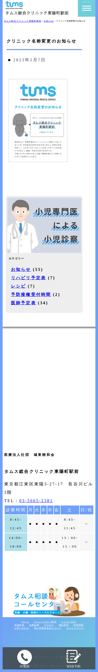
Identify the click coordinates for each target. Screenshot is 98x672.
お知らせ (21, 269)
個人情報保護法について (48, 628)
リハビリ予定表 (28, 278)
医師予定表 (23, 303)
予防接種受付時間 (31, 294)
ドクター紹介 (68, 622)
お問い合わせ (21, 628)
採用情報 (78, 625)
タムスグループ (75, 628)
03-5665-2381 (36, 500)
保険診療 (19, 625)
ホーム (25, 622)
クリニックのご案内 (45, 622)
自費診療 (34, 625)
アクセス (49, 625)
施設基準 (64, 625)
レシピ (18, 286)
